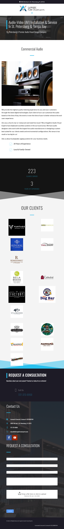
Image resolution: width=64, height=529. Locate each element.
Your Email (9, 463)
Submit (10, 511)
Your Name (10, 456)
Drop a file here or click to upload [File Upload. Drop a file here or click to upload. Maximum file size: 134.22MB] (34, 494)
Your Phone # (10, 469)
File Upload (9, 488)
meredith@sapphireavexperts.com (19, 432)
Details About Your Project (13, 476)
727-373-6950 (14, 427)
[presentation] (19, 503)
